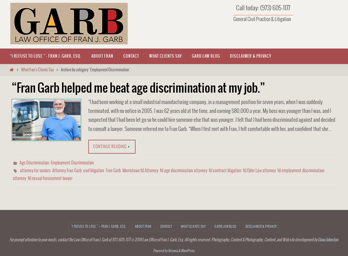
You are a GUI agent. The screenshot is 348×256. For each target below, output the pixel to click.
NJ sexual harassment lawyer (50, 178)
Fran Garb (113, 170)
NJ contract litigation (225, 170)
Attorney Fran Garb (67, 170)
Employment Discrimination (72, 163)
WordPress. (188, 251)
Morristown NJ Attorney (140, 170)
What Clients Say (193, 227)
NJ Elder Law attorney (259, 170)
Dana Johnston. (328, 240)
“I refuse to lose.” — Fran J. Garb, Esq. (98, 227)
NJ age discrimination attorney (183, 170)
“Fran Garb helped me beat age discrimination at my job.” (138, 88)
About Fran (143, 227)
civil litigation (93, 170)
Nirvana (173, 251)
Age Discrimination (34, 163)
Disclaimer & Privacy (261, 227)
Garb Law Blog (225, 227)
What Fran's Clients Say (37, 70)
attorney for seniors (35, 170)
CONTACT (166, 227)
